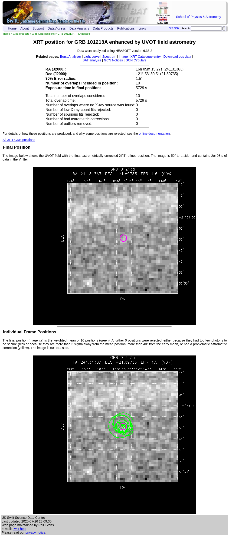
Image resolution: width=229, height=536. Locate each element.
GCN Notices (113, 60)
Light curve (91, 56)
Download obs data (177, 56)
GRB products (21, 33)
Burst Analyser (70, 56)
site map (174, 28)
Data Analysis (79, 28)
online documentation (154, 133)
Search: (185, 28)
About (24, 28)
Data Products (103, 28)
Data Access (57, 28)
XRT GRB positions (43, 33)
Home (12, 28)
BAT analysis (91, 60)
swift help (19, 529)
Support (38, 28)
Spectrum (109, 56)
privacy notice (36, 532)
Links (142, 28)
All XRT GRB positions (19, 140)
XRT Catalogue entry (146, 56)
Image (123, 56)
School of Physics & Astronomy (198, 17)
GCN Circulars (135, 60)
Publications (126, 28)
